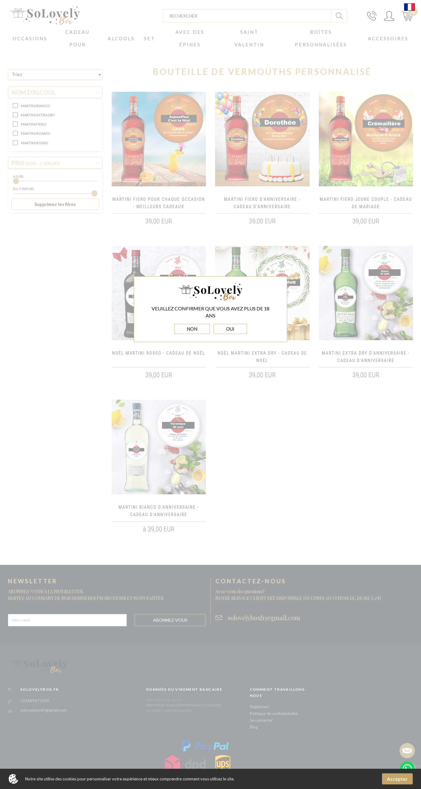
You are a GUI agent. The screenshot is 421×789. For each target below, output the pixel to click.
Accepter (397, 779)
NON (192, 329)
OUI (230, 329)
